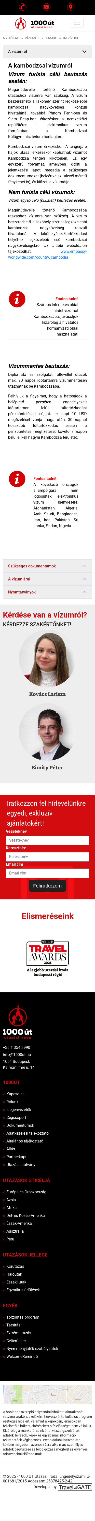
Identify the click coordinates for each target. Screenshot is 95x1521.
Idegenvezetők (17, 1109)
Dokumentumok (18, 1125)
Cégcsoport (14, 1117)
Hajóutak (12, 1274)
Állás (9, 1149)
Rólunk (10, 1101)
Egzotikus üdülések (21, 1290)
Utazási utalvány (19, 1164)
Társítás (11, 1325)
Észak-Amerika (17, 1223)
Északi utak (14, 1282)
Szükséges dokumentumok (32, 566)
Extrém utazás (17, 1333)
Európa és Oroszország (24, 1192)
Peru (8, 1239)
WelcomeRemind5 (20, 1356)
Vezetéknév (16, 831)
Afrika (10, 1207)
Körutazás (13, 1266)
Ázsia (9, 1199)
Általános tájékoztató (23, 1141)
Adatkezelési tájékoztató (26, 1133)
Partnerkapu (15, 1157)
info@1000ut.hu (17, 1054)
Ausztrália (13, 1231)
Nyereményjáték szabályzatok (30, 1348)
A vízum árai (19, 579)
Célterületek (15, 1340)
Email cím (14, 864)
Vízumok (32, 38)
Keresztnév (16, 847)
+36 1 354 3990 (16, 1047)
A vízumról (17, 51)
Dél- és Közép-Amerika (24, 1215)
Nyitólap (11, 38)
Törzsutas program (21, 1317)
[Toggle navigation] (77, 23)
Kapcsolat (13, 1094)
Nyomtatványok (22, 592)
